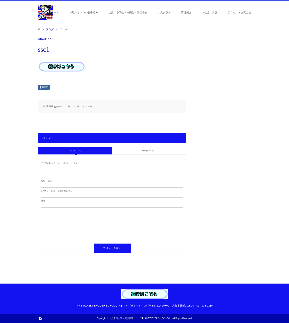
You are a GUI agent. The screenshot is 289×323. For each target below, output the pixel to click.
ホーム (55, 12)
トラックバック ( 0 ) (149, 150)
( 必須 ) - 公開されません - (57, 191)
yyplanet (58, 106)
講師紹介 (186, 12)
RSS (40, 318)
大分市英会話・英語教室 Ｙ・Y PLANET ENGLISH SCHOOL (140, 318)
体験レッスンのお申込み (84, 12)
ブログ (50, 29)
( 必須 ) (47, 181)
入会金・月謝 (209, 12)
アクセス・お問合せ (239, 12)
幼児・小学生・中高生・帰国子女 (127, 12)
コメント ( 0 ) (75, 150)
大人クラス (164, 12)
